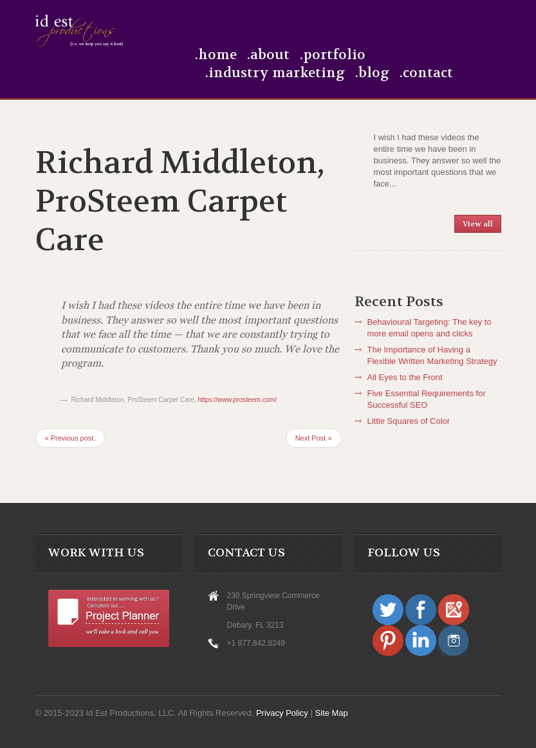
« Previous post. (70, 438)
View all (478, 224)
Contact (428, 73)
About (270, 55)
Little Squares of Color (408, 421)
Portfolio (334, 55)
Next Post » (313, 438)
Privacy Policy (283, 713)
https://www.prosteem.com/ (237, 399)
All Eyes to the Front (405, 377)
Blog (373, 73)
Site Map (331, 713)
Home (217, 55)
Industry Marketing (276, 73)
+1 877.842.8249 (256, 643)
